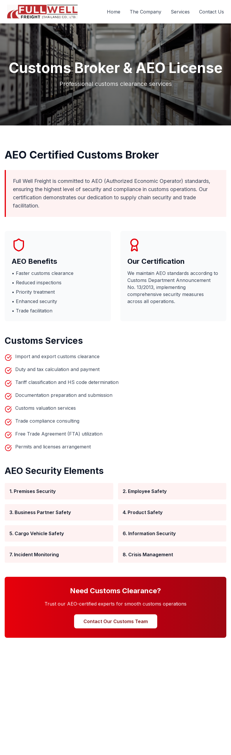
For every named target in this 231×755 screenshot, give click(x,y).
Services (180, 12)
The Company (145, 12)
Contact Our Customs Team (115, 621)
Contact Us (211, 12)
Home (113, 12)
